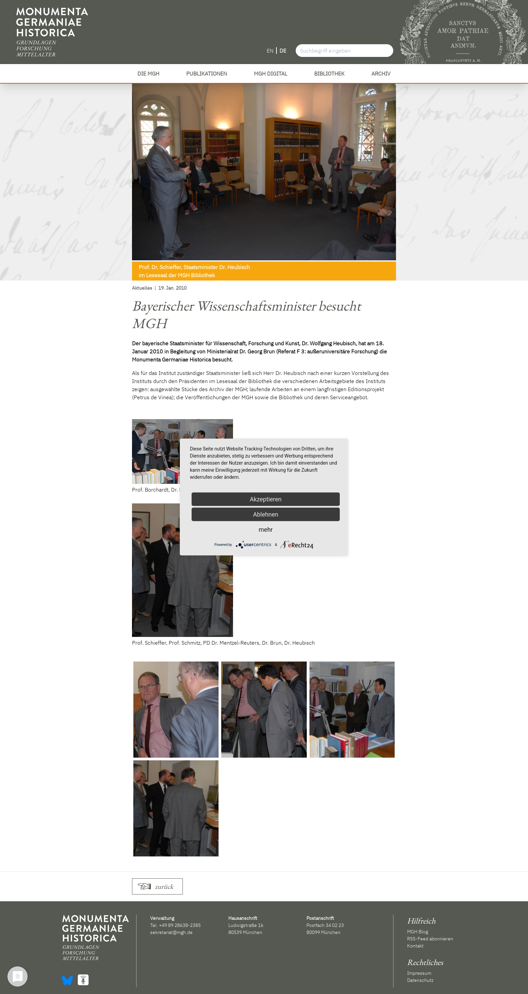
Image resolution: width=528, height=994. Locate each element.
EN (270, 50)
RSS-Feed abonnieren (430, 939)
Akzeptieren (266, 499)
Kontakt (415, 946)
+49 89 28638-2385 (180, 925)
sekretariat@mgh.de (171, 932)
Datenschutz (420, 980)
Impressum (419, 973)
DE (282, 50)
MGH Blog (417, 932)
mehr (265, 529)
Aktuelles (142, 288)
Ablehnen (265, 514)
